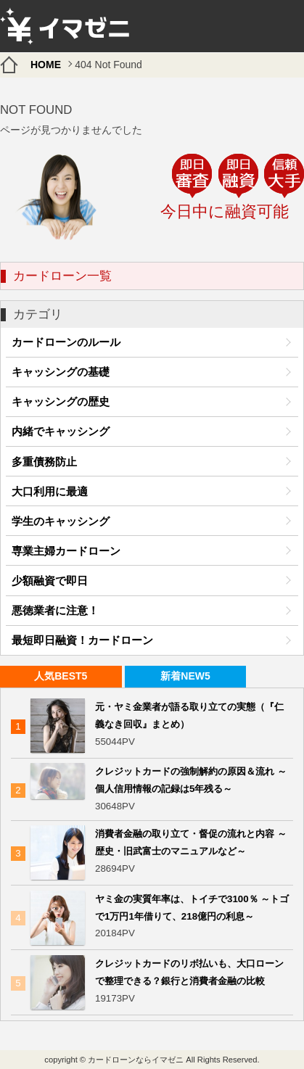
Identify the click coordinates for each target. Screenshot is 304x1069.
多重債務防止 (44, 461)
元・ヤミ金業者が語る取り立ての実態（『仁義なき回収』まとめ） (189, 715)
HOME (45, 64)
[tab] (61, 677)
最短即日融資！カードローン (82, 640)
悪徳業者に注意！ (55, 610)
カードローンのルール (66, 342)
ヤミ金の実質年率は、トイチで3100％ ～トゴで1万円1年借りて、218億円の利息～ (192, 907)
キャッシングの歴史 (61, 401)
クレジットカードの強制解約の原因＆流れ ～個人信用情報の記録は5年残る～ (191, 780)
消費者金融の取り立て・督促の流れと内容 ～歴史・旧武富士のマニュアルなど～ (191, 842)
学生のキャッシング (61, 521)
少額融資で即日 (50, 580)
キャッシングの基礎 (61, 372)
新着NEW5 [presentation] (185, 676)
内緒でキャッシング (61, 431)
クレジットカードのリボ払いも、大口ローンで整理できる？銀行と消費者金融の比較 (189, 972)
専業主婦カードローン (66, 551)
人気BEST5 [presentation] (60, 676)
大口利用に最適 (50, 491)
